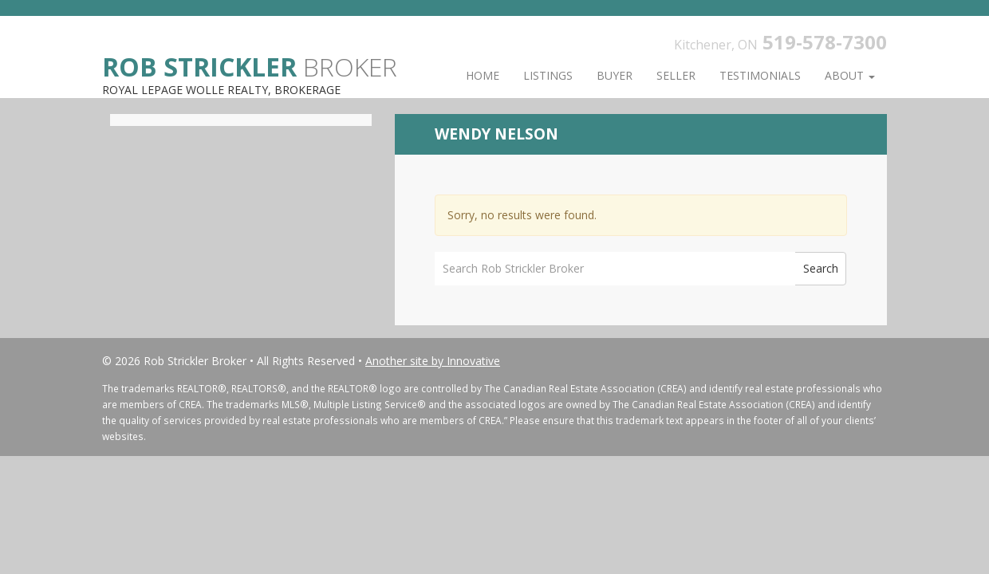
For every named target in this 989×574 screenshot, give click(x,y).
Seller (675, 75)
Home (482, 75)
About (850, 75)
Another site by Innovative (432, 360)
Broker (249, 65)
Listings (548, 75)
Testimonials (760, 75)
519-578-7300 (824, 42)
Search (820, 268)
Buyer (614, 75)
